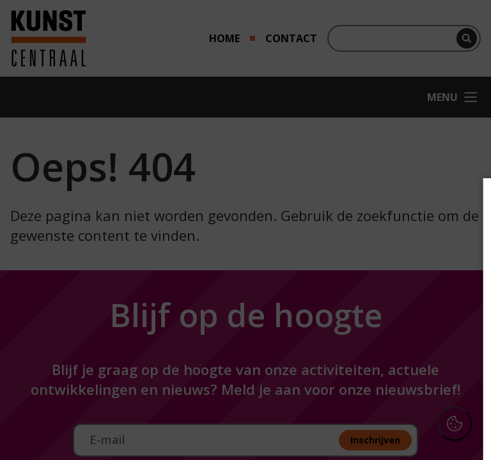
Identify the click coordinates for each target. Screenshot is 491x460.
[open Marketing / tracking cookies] (460, 342)
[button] (369, 302)
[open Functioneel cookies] (460, 304)
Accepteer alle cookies (382, 388)
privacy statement (341, 261)
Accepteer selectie (382, 425)
